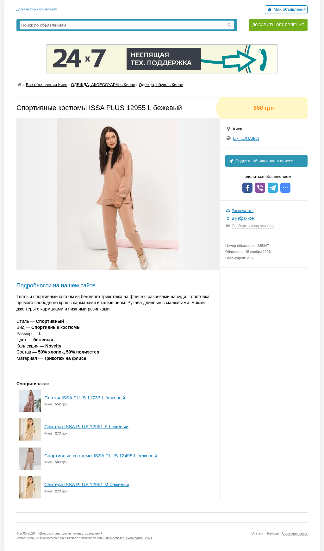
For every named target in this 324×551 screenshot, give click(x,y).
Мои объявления (286, 9)
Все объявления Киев (46, 84)
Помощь (272, 533)
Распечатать (242, 211)
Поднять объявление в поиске (260, 161)
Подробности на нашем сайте (56, 285)
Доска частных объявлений (36, 9)
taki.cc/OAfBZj (246, 138)
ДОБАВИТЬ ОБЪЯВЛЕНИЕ (278, 24)
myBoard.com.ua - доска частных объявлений (69, 533)
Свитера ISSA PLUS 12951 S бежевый (86, 426)
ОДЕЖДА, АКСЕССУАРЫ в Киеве (103, 84)
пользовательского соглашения (129, 538)
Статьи (257, 533)
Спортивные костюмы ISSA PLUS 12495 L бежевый (100, 455)
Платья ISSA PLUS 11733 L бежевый (84, 397)
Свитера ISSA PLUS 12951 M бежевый (86, 484)
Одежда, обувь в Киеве (161, 84)
